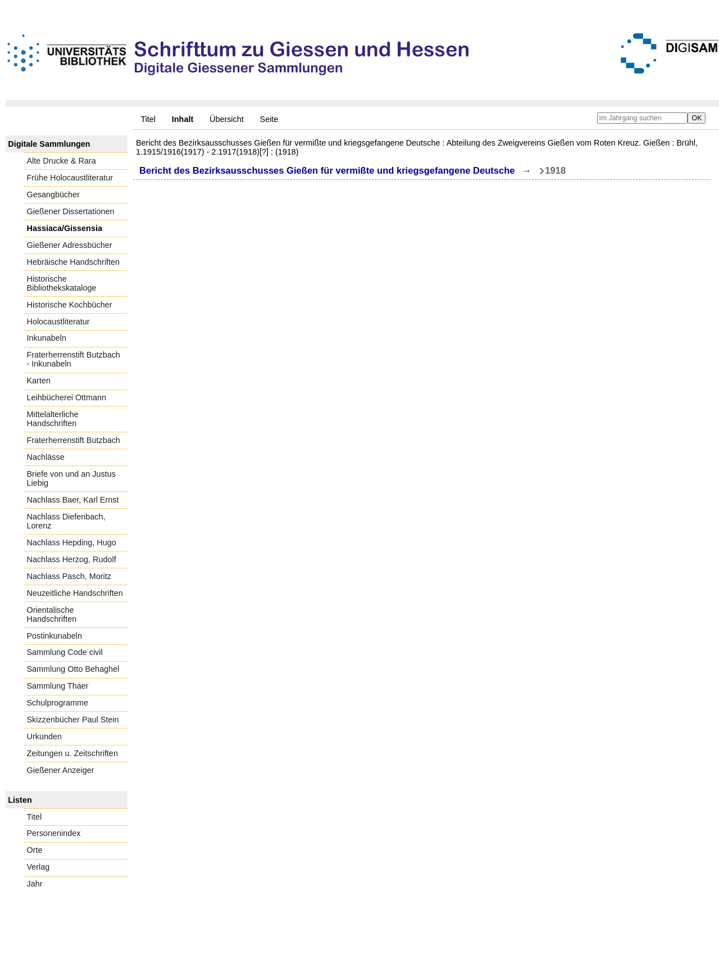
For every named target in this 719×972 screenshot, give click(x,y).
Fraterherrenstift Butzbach (73, 440)
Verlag (38, 866)
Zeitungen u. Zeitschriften (72, 753)
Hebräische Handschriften (73, 261)
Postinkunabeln (54, 635)
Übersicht (227, 119)
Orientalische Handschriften (52, 614)
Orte (35, 850)
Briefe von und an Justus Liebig (71, 478)
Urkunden (44, 736)
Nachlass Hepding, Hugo (71, 542)
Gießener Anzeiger (60, 770)
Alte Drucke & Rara (61, 160)
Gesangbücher (53, 194)
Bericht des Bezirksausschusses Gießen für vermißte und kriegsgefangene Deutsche (327, 170)
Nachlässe (46, 457)
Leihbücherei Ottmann (67, 397)
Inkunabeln (46, 337)
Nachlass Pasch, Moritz (69, 576)
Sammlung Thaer (58, 685)
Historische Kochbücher (69, 304)
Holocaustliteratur (58, 321)
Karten (39, 380)
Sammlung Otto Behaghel (73, 668)
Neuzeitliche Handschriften (75, 593)
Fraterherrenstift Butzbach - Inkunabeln (73, 359)
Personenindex (54, 833)
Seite (269, 119)
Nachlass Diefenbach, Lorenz (66, 521)
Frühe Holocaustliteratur (70, 177)
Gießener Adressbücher (69, 245)
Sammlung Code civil (65, 652)
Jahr (35, 883)
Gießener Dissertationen (71, 211)
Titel (148, 119)
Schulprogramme (58, 702)
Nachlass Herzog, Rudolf (71, 559)
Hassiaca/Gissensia (64, 228)
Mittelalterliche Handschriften (53, 419)
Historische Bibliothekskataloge (62, 283)
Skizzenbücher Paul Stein (73, 719)
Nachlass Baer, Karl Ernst (73, 499)
